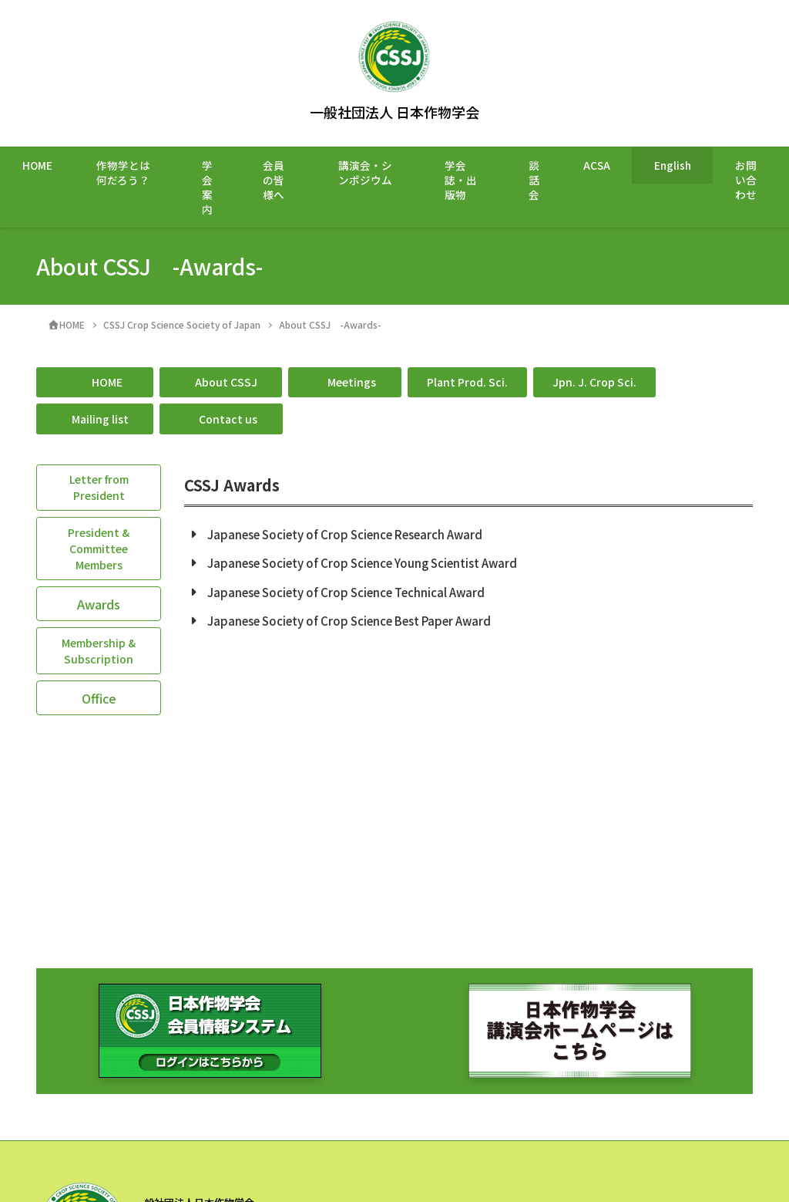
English (672, 165)
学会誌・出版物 (461, 179)
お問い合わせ (746, 179)
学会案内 (207, 187)
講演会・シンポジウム (365, 172)
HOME (37, 165)
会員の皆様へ (273, 179)
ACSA (596, 165)
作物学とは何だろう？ (123, 172)
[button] (94, 382)
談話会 (534, 179)
